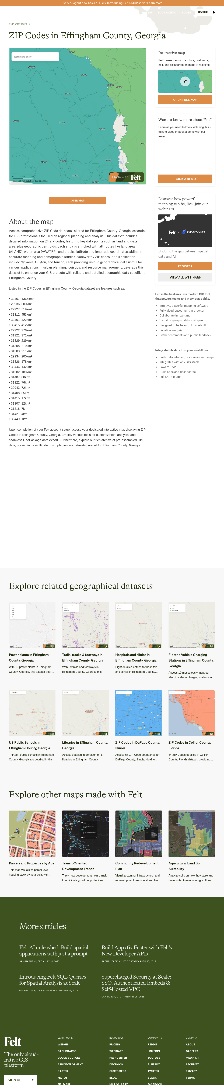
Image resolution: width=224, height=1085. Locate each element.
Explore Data (18, 24)
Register (185, 266)
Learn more (154, 3)
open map (78, 200)
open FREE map (185, 99)
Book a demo (185, 178)
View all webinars (185, 277)
